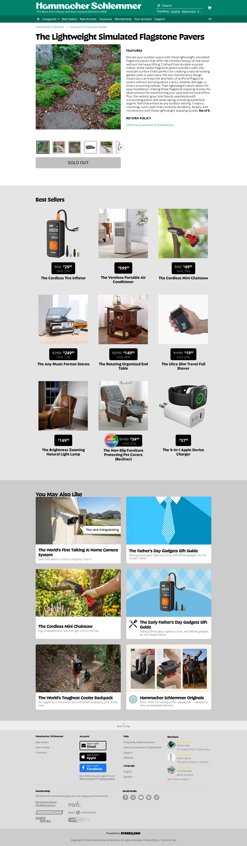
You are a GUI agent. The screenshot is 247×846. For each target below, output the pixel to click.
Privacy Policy (151, 840)
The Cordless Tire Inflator (63, 277)
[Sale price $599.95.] (123, 268)
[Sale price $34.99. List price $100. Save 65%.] (124, 441)
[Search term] (179, 6)
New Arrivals (88, 19)
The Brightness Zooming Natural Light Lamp (63, 451)
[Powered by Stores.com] (123, 834)
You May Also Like (59, 493)
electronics (189, 11)
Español (128, 776)
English (128, 771)
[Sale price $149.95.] (63, 440)
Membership (123, 19)
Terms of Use (168, 840)
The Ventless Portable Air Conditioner (123, 279)
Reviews (172, 736)
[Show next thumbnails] (121, 147)
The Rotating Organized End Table (123, 365)
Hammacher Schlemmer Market (88, 27)
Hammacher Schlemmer (50, 27)
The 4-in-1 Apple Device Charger (183, 451)
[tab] (42, 147)
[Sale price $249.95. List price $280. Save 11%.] (63, 354)
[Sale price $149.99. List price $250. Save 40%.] (123, 354)
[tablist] (78, 147)
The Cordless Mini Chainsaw (183, 277)
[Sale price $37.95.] (183, 440)
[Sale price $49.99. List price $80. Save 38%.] (183, 268)
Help (126, 736)
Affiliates (128, 757)
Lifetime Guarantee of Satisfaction (150, 125)
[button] (38, 19)
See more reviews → (179, 778)
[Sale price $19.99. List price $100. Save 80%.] (183, 354)
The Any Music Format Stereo (63, 363)
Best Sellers (69, 19)
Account (84, 736)
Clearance (105, 19)
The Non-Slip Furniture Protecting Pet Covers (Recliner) (123, 454)
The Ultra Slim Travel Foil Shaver (183, 365)
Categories (50, 19)
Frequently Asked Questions (139, 742)
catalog (175, 11)
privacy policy (106, 778)
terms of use (87, 778)
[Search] (158, 6)
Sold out (78, 162)
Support (159, 19)
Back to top (123, 726)
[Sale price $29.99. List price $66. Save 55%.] (63, 268)
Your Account (142, 19)
